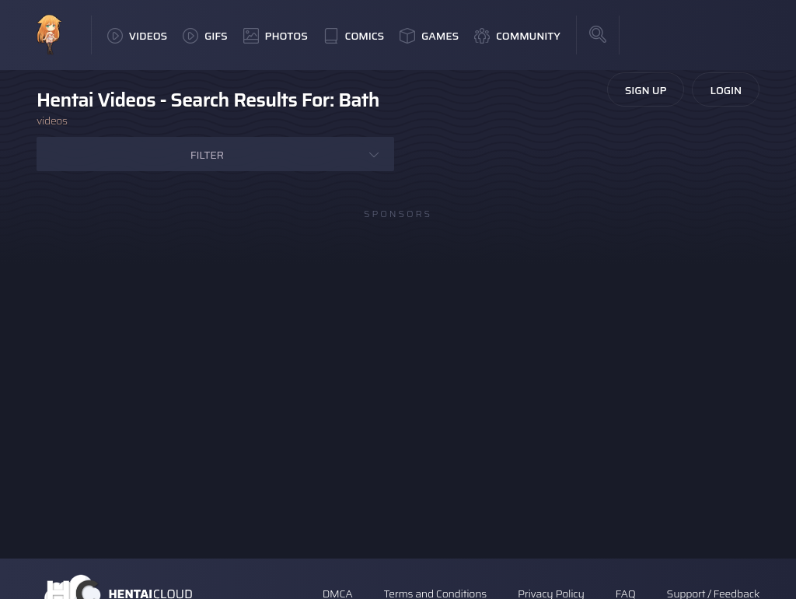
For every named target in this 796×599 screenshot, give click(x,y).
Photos (275, 35)
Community (517, 35)
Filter (207, 154)
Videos (137, 35)
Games (429, 35)
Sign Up (646, 90)
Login (726, 90)
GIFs (205, 35)
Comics (353, 35)
